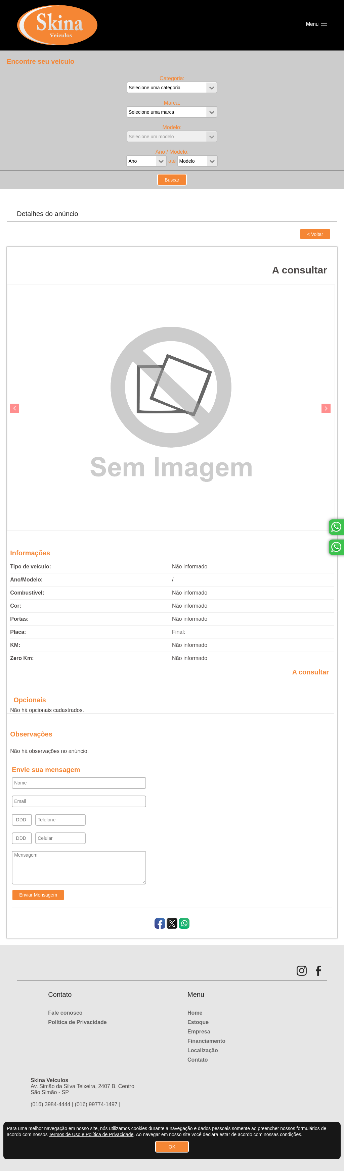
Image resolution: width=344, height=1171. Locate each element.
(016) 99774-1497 (96, 1104)
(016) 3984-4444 (50, 1104)
